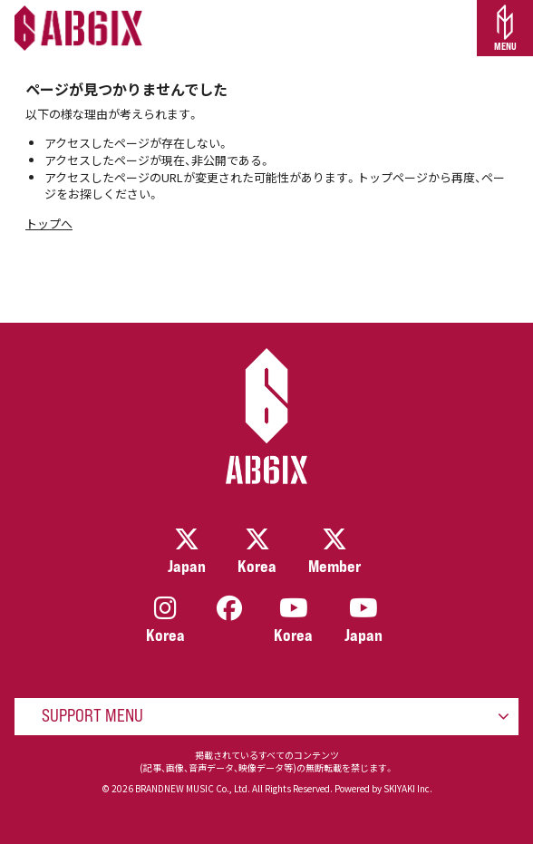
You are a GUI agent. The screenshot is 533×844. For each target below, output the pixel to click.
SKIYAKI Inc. (407, 788)
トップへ (49, 223)
